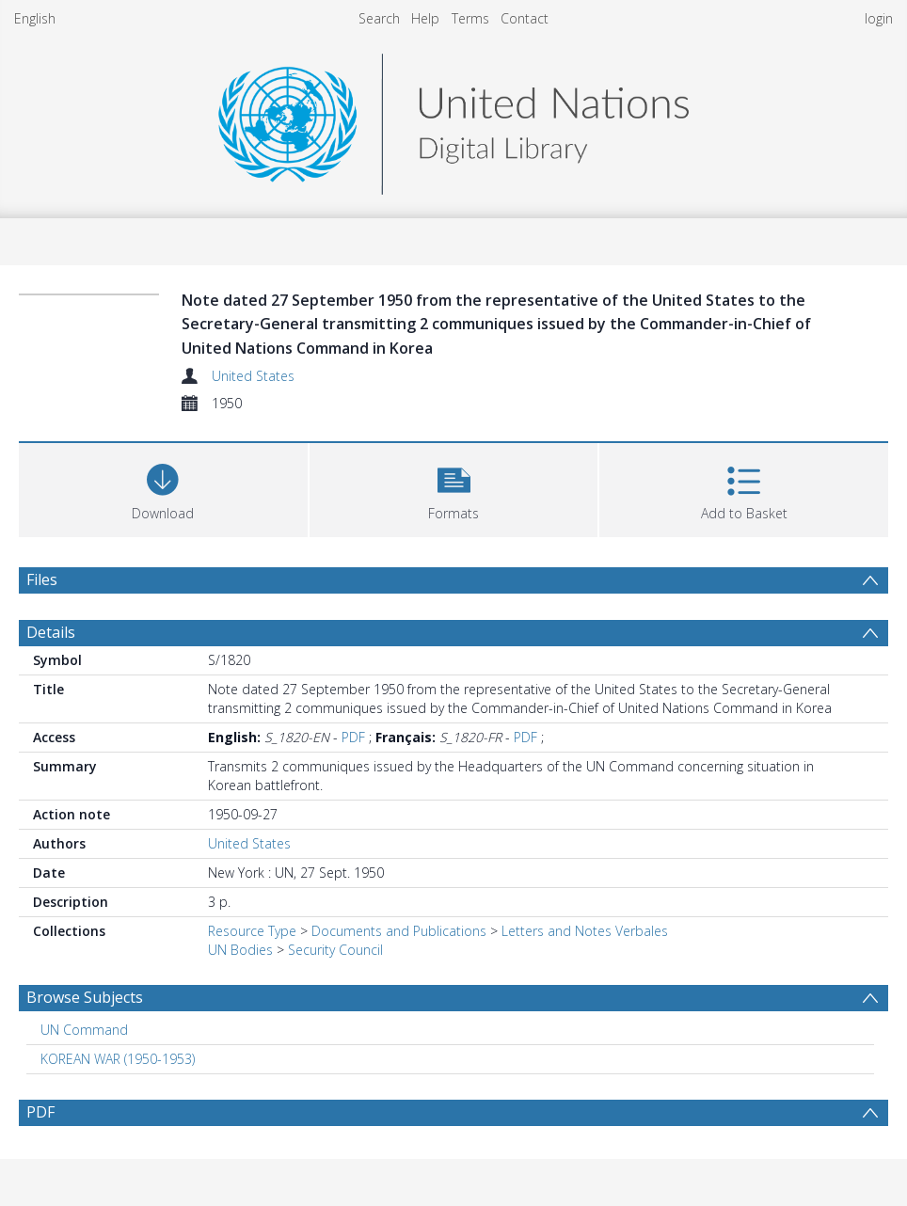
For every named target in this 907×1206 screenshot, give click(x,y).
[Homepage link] (453, 119)
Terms (470, 18)
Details (50, 632)
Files (41, 579)
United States (253, 376)
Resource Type (252, 931)
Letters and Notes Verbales (584, 931)
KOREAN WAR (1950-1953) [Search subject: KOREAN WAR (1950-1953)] (117, 1059)
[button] (454, 487)
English (35, 18)
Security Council (335, 950)
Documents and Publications (398, 931)
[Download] (163, 487)
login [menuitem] (879, 18)
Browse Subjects (84, 997)
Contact (525, 18)
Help (425, 18)
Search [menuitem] (379, 18)
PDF (353, 737)
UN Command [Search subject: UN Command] (84, 1030)
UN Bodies (240, 950)
